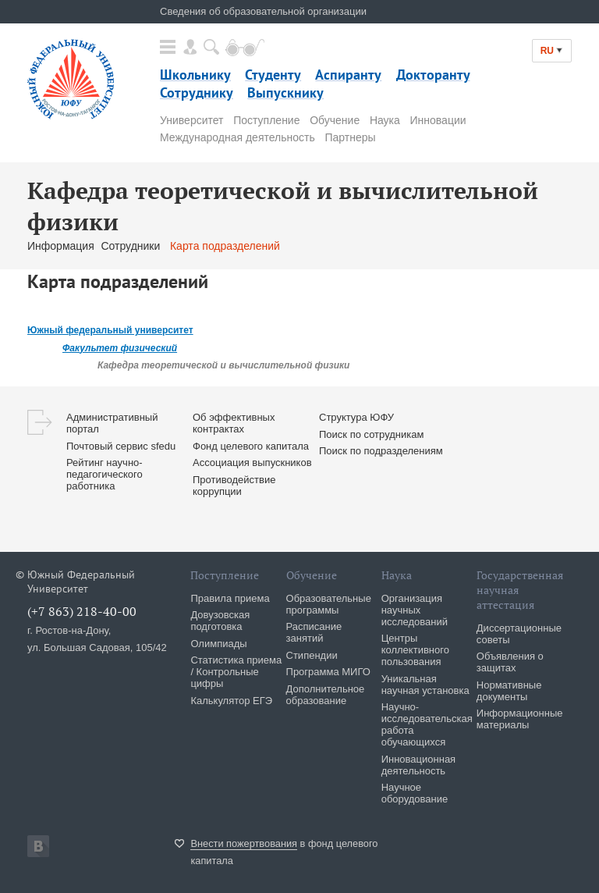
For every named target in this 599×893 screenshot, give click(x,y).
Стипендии (312, 655)
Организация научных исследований (414, 610)
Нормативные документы (509, 691)
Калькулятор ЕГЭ (231, 700)
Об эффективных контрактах (234, 423)
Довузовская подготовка (220, 620)
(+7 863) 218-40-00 (81, 611)
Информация (60, 246)
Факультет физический (119, 348)
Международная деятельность (237, 137)
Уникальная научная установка (425, 684)
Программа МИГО (328, 672)
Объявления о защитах (510, 662)
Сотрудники (132, 246)
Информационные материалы (520, 719)
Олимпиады (218, 643)
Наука (385, 120)
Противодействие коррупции (234, 485)
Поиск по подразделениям (381, 451)
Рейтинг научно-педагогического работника (104, 474)
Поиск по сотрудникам (371, 434)
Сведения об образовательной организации (263, 11)
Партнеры (349, 137)
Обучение (335, 120)
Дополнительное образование (325, 694)
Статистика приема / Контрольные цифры (236, 671)
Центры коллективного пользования (415, 649)
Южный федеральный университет (110, 330)
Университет (191, 120)
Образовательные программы (328, 604)
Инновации (438, 120)
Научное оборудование (414, 793)
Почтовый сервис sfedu (120, 446)
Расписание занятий (314, 632)
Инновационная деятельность (418, 765)
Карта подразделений (225, 246)
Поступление (266, 120)
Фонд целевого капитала (251, 446)
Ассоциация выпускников (252, 462)
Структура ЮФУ (356, 417)
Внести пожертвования (243, 843)
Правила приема (229, 598)
